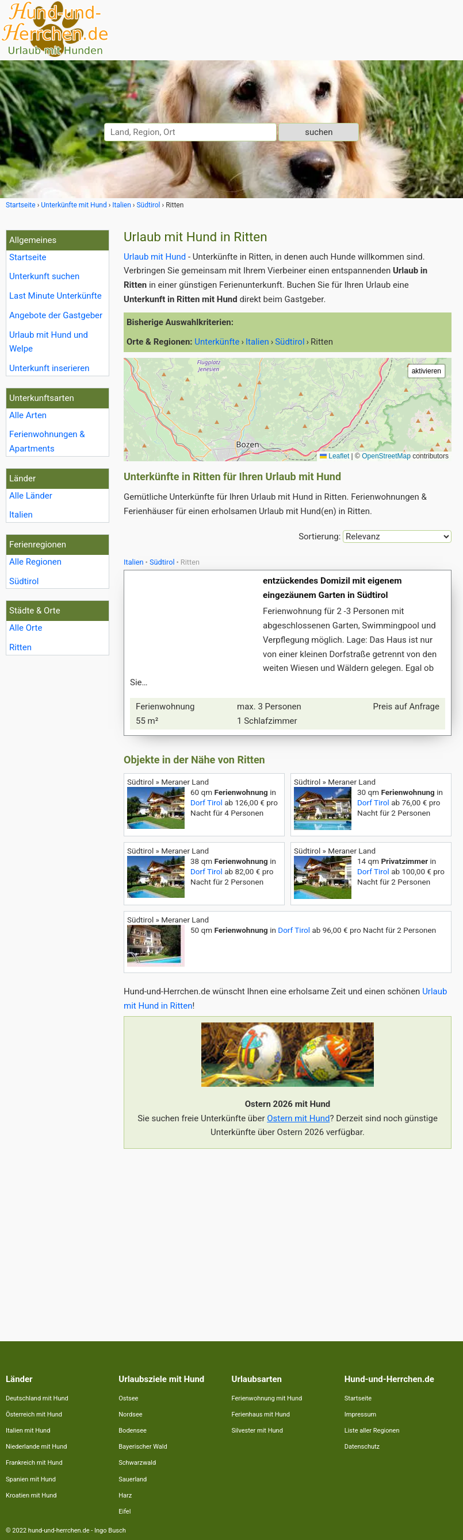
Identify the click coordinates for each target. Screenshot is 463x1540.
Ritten (20, 647)
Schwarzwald (137, 1462)
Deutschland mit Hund (37, 1398)
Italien (21, 515)
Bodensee (132, 1430)
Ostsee (128, 1398)
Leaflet (334, 456)
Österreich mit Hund (34, 1414)
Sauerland (132, 1479)
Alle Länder (30, 496)
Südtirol (24, 581)
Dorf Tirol (206, 802)
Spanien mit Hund (31, 1479)
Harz (125, 1495)
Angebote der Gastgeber (55, 315)
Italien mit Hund (28, 1430)
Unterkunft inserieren (49, 368)
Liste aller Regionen (372, 1430)
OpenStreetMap (386, 456)
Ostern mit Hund (298, 1118)
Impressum (360, 1414)
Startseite (28, 257)
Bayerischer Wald (142, 1446)
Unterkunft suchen (44, 276)
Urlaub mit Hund (155, 257)
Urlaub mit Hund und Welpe (48, 342)
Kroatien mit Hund (31, 1495)
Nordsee (130, 1414)
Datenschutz (362, 1446)
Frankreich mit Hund (34, 1462)
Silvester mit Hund (257, 1430)
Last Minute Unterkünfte (55, 296)
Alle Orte (25, 628)
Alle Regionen (35, 562)
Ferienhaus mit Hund (261, 1414)
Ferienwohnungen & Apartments (47, 441)
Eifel (124, 1511)
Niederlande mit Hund (36, 1446)
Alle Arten (28, 415)
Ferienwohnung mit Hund (267, 1398)
